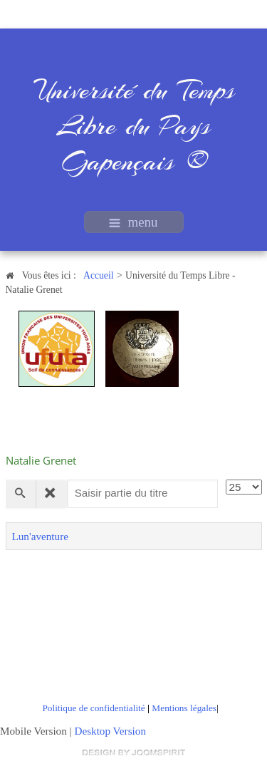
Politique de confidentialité (93, 708)
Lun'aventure (40, 536)
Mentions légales (184, 708)
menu (133, 221)
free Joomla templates (134, 752)
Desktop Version (110, 731)
